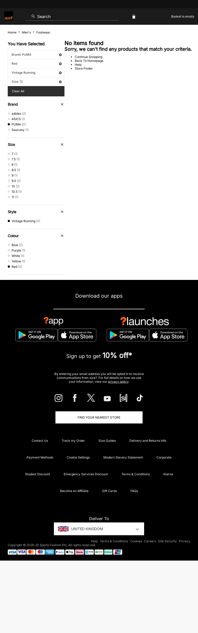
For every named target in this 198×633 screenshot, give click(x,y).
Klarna (168, 474)
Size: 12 (37, 82)
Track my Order (73, 441)
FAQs (134, 491)
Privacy (184, 541)
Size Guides (107, 441)
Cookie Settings (78, 457)
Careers (150, 541)
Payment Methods (40, 457)
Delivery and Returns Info (147, 441)
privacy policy (118, 382)
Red (37, 63)
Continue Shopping (88, 57)
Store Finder (84, 68)
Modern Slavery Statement (123, 457)
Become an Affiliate (74, 491)
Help (78, 64)
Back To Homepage (89, 61)
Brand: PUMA (37, 54)
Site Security (167, 541)
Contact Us (40, 441)
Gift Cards (109, 491)
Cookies (136, 541)
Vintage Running (37, 72)
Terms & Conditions (135, 474)
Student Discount (37, 474)
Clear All (18, 91)
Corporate (163, 457)
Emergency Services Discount (86, 474)
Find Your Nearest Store (99, 417)
